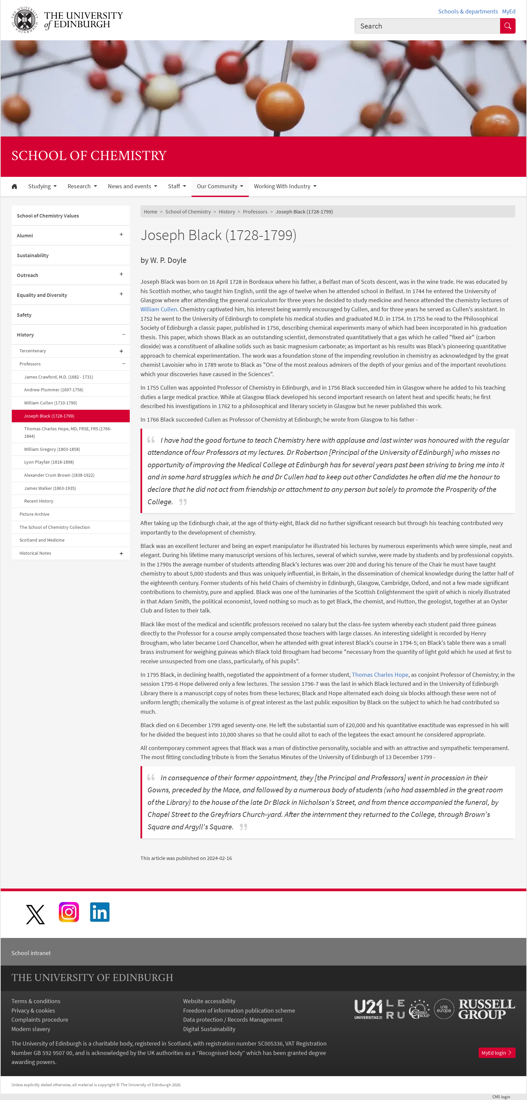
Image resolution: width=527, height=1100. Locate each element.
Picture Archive (34, 514)
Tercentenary (32, 351)
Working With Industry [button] (283, 186)
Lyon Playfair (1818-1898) (49, 462)
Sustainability (33, 255)
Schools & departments (468, 11)
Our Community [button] (218, 186)
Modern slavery (30, 1029)
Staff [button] (174, 186)
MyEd (509, 11)
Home (150, 211)
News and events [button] (130, 186)
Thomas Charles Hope (380, 674)
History (25, 334)
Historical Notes (35, 553)
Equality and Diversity (42, 294)
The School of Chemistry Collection (54, 527)
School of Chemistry (188, 211)
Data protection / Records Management (233, 1019)
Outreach (27, 275)
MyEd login (497, 1052)
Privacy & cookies (33, 1010)
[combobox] (427, 26)
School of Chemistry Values (48, 215)
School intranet (31, 953)
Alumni (25, 235)
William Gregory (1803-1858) (52, 449)
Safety (24, 314)
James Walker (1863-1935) (50, 488)
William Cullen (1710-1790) (50, 403)
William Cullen (158, 309)
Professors (30, 364)
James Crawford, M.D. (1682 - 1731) (58, 377)
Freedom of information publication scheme (239, 1010)
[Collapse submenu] (124, 335)
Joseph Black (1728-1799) (49, 416)
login (504, 1096)
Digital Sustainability (209, 1029)
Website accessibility (209, 1001)
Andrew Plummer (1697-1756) (53, 390)
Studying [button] (40, 186)
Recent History (38, 501)
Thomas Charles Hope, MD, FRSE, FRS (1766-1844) (67, 432)
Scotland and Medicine (42, 540)
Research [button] (80, 186)
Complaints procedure (39, 1019)
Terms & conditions (35, 1001)
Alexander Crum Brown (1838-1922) (59, 475)
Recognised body (220, 1053)
